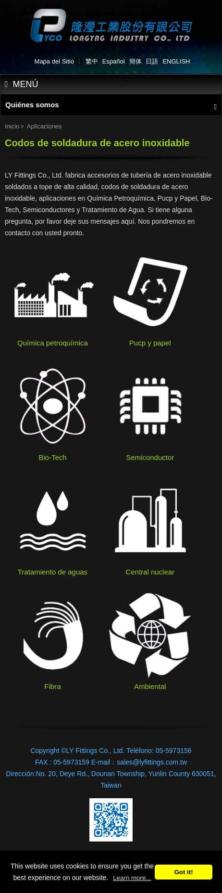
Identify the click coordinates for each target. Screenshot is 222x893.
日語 (152, 61)
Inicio (12, 126)
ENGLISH (176, 61)
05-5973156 (174, 750)
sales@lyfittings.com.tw (152, 762)
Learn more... (132, 877)
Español (113, 61)
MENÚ (21, 84)
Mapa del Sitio (54, 61)
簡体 (135, 61)
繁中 (92, 61)
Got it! (183, 872)
